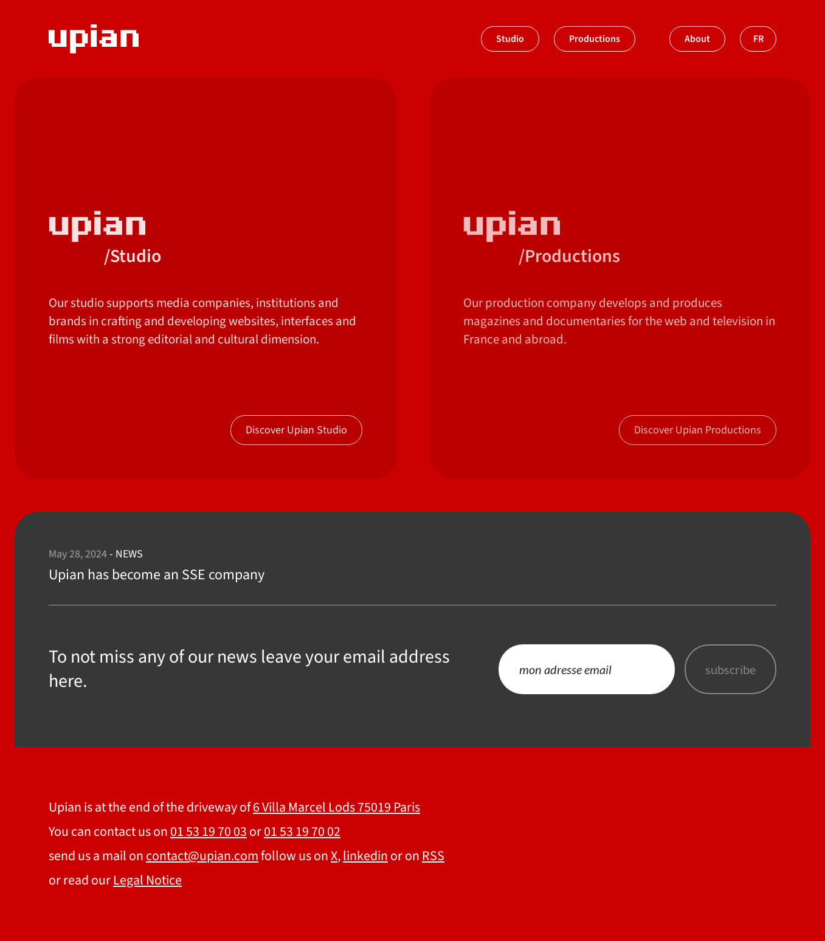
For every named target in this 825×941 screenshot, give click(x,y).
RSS (433, 856)
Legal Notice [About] (147, 880)
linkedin (365, 856)
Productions (594, 39)
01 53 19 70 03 (208, 831)
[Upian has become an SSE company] (412, 565)
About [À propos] (697, 39)
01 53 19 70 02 (302, 831)
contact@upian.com (202, 856)
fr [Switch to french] (758, 39)
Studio (510, 39)
